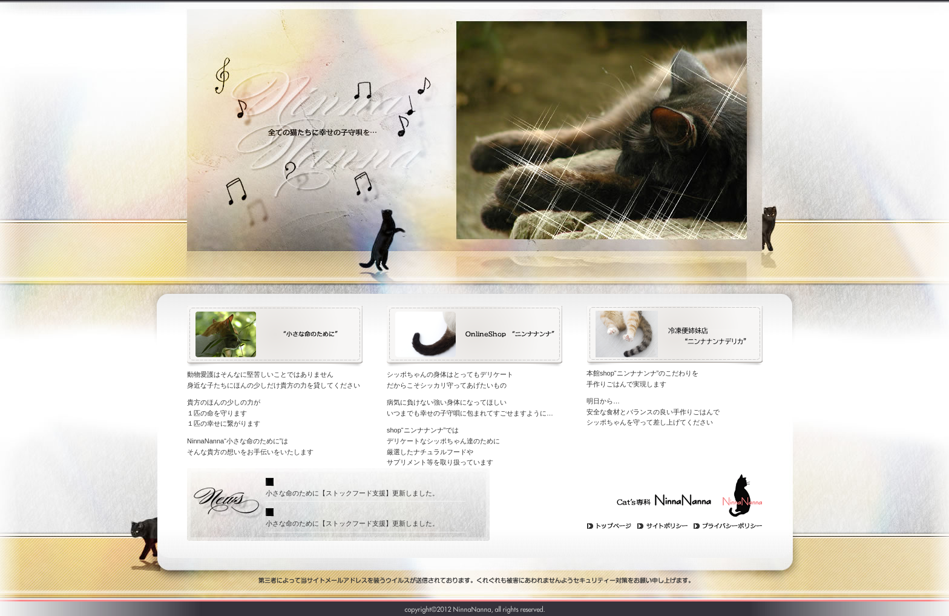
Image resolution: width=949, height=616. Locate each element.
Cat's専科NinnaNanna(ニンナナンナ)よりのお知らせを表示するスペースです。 (375, 504)
